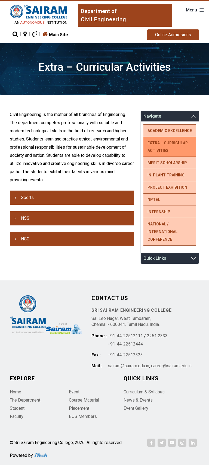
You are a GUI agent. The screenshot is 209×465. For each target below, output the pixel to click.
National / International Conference (162, 231)
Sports (27, 197)
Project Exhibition (167, 187)
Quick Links (154, 258)
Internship (158, 212)
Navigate (152, 116)
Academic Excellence (169, 131)
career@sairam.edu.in (171, 365)
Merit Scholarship (167, 163)
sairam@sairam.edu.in (128, 365)
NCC (25, 238)
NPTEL (153, 199)
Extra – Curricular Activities (167, 147)
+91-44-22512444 (125, 344)
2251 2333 (157, 335)
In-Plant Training (166, 175)
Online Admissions (173, 34)
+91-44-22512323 (125, 354)
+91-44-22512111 (125, 335)
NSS (25, 218)
